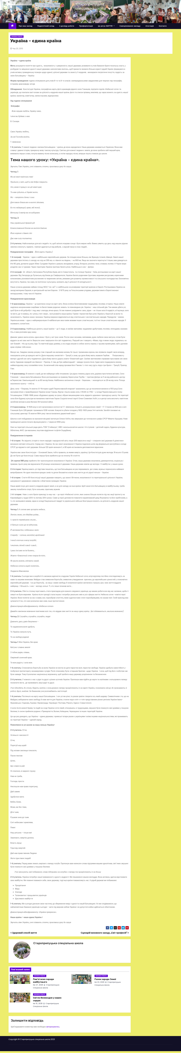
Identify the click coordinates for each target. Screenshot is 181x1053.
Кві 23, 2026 (99, 982)
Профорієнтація (86, 26)
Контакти (163, 26)
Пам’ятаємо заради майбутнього (43, 980)
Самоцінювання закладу (130, 26)
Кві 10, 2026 (38, 1003)
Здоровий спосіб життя (23, 932)
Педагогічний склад (45, 26)
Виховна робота (16, 36)
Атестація (149, 26)
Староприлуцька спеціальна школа (58, 943)
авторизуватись (53, 1026)
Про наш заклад (25, 26)
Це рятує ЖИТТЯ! (106, 26)
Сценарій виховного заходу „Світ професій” (105, 932)
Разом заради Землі (105, 979)
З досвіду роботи (66, 26)
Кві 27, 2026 (38, 985)
